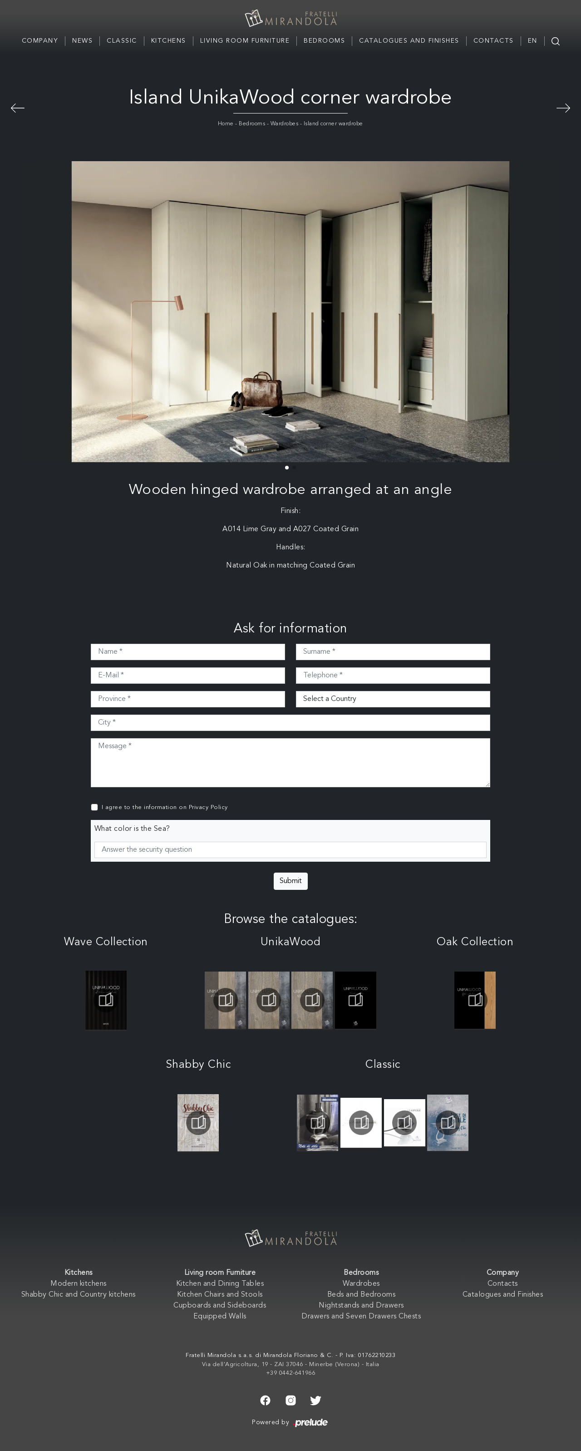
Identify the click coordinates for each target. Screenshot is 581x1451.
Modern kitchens (78, 1284)
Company (40, 41)
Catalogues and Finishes (409, 41)
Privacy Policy (208, 807)
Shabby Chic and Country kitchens (78, 1294)
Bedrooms (324, 41)
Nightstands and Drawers (361, 1305)
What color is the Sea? (132, 829)
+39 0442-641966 (290, 1373)
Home (226, 124)
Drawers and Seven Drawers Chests (361, 1316)
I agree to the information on (165, 807)
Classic (122, 41)
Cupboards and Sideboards (219, 1305)
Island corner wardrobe (333, 124)
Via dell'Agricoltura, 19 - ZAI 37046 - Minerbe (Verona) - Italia (290, 1364)
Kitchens (168, 41)
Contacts (493, 41)
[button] (287, 467)
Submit (291, 881)
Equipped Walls (219, 1316)
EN (532, 41)
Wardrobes (285, 124)
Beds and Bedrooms (361, 1294)
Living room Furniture (245, 41)
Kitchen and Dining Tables (220, 1284)
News (82, 41)
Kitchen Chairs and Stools (220, 1294)
